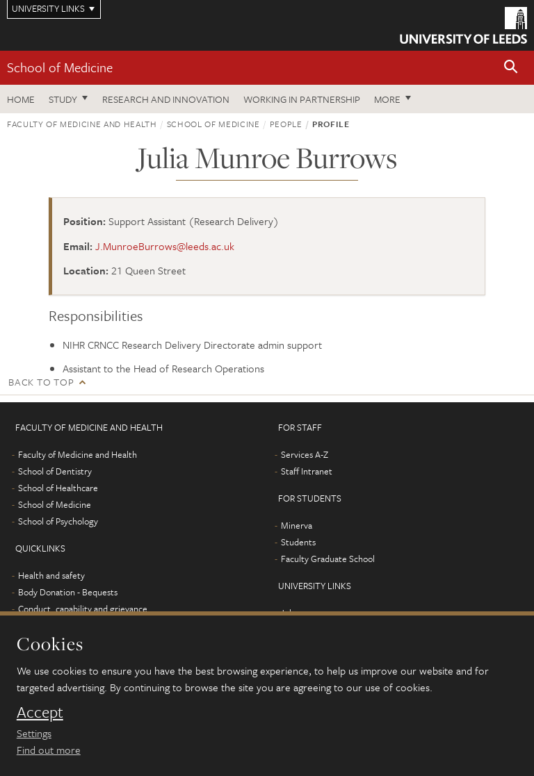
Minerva (296, 525)
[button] (511, 67)
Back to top (41, 381)
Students (298, 542)
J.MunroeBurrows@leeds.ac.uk (164, 246)
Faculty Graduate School (328, 559)
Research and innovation (165, 99)
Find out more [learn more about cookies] (49, 749)
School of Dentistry (55, 471)
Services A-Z (304, 454)
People (286, 123)
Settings (34, 733)
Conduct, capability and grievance (82, 609)
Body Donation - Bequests (68, 592)
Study (63, 99)
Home (21, 99)
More (387, 99)
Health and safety (51, 575)
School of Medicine (60, 67)
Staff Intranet (306, 471)
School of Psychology (58, 521)
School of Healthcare (58, 488)
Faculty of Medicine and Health (82, 123)
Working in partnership (301, 99)
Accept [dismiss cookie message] (40, 712)
